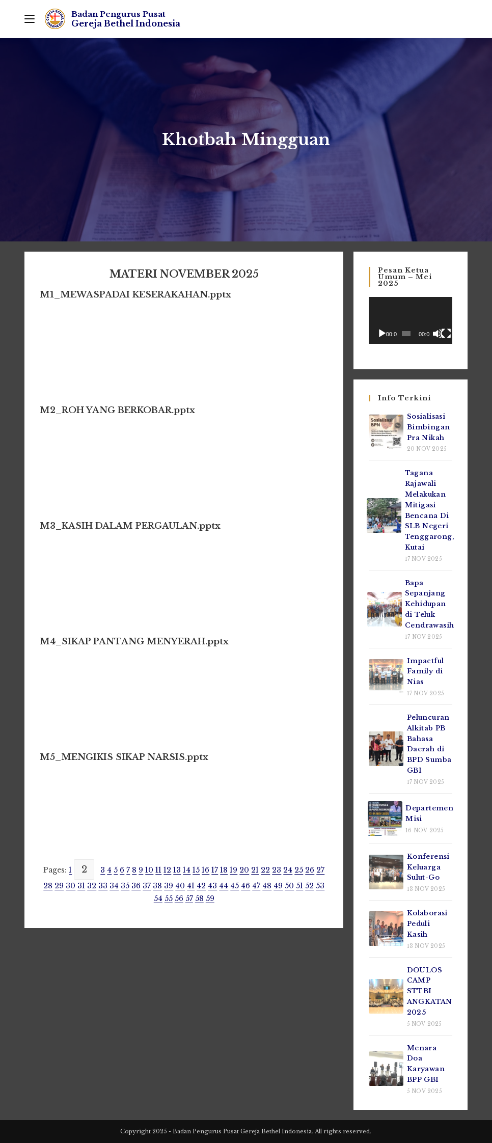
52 (309, 885)
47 (256, 885)
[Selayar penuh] (446, 334)
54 (158, 898)
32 (91, 885)
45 (234, 885)
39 (168, 885)
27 (320, 870)
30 (70, 885)
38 (157, 885)
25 (298, 870)
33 (102, 885)
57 (189, 898)
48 (266, 885)
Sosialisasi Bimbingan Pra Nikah (428, 427)
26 (309, 870)
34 (114, 885)
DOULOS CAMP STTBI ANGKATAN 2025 (429, 991)
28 (47, 885)
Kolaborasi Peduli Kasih (427, 924)
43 (212, 885)
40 (180, 885)
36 (136, 885)
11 (158, 870)
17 (214, 870)
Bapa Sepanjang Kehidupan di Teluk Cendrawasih (429, 604)
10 (149, 870)
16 (205, 870)
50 (289, 885)
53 (320, 885)
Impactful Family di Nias (425, 672)
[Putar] (382, 334)
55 (169, 898)
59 (210, 898)
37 (147, 885)
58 (199, 898)
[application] (410, 320)
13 (177, 870)
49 (278, 885)
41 (191, 885)
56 (179, 898)
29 (59, 885)
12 (167, 870)
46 (245, 885)
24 (287, 870)
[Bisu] (437, 334)
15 (196, 870)
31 (81, 885)
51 (299, 885)
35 (125, 885)
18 (224, 870)
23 (276, 870)
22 (265, 870)
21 (255, 870)
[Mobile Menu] (29, 18)
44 (223, 885)
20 (244, 870)
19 (233, 870)
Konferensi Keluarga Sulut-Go (428, 867)
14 (186, 870)
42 (201, 885)
